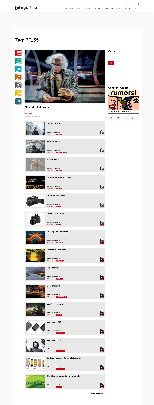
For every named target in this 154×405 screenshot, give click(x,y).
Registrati (133, 4)
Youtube (127, 8)
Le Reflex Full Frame (56, 195)
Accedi (122, 4)
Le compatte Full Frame (57, 232)
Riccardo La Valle (54, 159)
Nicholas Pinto (53, 141)
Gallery (87, 8)
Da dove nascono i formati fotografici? (64, 358)
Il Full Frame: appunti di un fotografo (63, 376)
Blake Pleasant (53, 286)
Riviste (79, 8)
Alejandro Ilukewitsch (38, 107)
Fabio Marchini (53, 268)
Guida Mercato (116, 8)
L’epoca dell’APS (54, 322)
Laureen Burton (54, 123)
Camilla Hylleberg (55, 304)
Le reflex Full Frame (55, 214)
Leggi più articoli (98, 394)
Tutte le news (69, 8)
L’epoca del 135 (54, 340)
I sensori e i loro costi (56, 250)
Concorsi (96, 8)
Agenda (105, 8)
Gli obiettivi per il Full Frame (59, 177)
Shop (135, 8)
